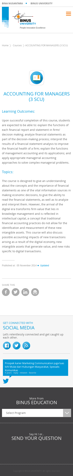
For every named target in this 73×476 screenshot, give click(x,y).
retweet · (24, 373)
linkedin (25, 292)
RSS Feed (26, 345)
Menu (68, 13)
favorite (32, 373)
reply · (16, 373)
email (35, 292)
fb (7, 345)
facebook (6, 292)
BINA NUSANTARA (12, 3)
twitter (15, 292)
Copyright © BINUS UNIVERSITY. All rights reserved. (36, 471)
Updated (43, 265)
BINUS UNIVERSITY (41, 3)
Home (5, 45)
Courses (17, 45)
